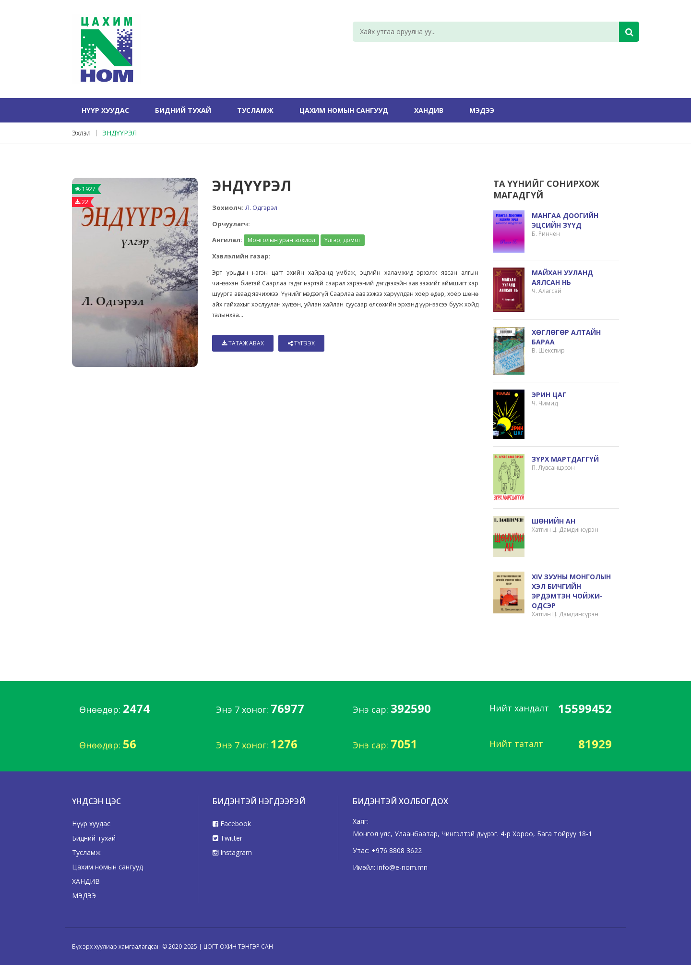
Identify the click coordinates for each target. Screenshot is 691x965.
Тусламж (255, 110)
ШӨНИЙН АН (553, 520)
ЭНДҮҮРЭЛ (119, 132)
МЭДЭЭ (481, 110)
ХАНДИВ (428, 110)
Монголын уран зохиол (281, 240)
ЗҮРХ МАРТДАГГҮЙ (565, 459)
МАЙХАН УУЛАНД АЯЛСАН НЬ (562, 277)
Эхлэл (81, 132)
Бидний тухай (183, 110)
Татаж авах (243, 343)
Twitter (227, 838)
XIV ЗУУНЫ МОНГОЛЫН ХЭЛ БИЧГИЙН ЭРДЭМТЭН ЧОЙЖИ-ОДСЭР (571, 591)
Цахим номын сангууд (343, 110)
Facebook (232, 823)
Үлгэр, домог (342, 240)
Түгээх (301, 343)
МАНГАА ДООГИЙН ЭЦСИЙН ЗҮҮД (565, 220)
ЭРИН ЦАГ (549, 394)
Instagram (232, 852)
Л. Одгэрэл (261, 207)
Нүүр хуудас (105, 110)
